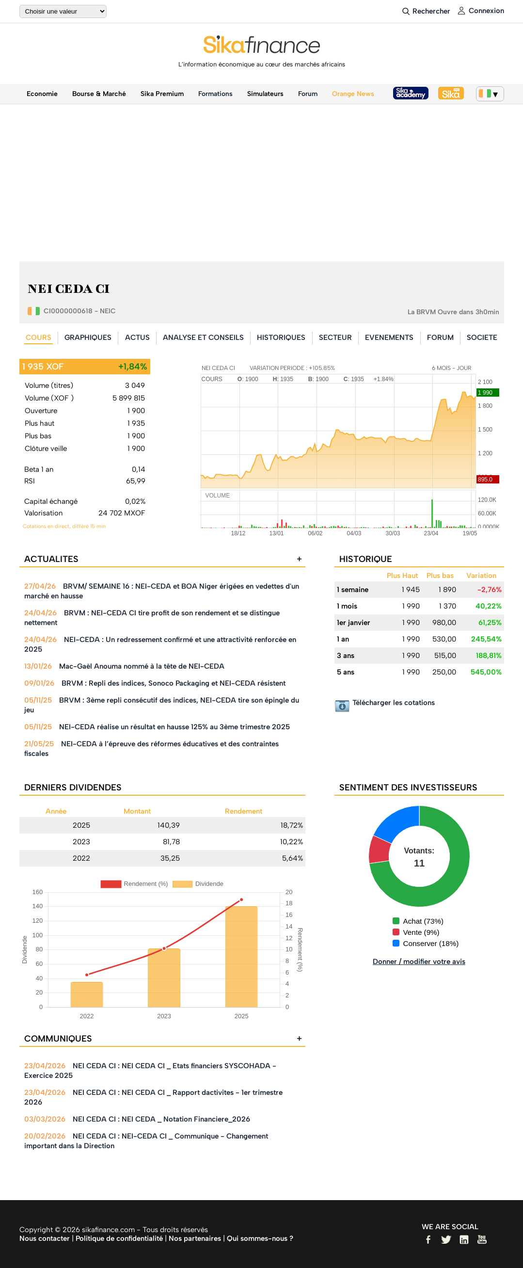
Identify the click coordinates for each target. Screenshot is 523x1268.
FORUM (440, 337)
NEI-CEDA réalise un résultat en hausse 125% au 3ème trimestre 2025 (174, 726)
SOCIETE (482, 337)
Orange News (353, 94)
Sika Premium (162, 94)
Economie (42, 94)
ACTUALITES (163, 559)
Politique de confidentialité (119, 1238)
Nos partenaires (195, 1238)
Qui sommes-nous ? (260, 1238)
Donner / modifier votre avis (419, 961)
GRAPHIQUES (87, 337)
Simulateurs (265, 94)
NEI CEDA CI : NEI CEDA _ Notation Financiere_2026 (161, 1119)
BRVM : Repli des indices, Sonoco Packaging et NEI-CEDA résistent (173, 683)
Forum (307, 94)
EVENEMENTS (389, 337)
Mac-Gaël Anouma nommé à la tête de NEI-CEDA (141, 666)
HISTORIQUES (281, 337)
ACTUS (137, 337)
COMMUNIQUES (163, 1038)
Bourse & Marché (99, 94)
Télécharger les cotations (393, 702)
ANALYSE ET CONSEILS (203, 337)
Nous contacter (44, 1238)
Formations (215, 94)
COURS (38, 337)
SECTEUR (335, 337)
